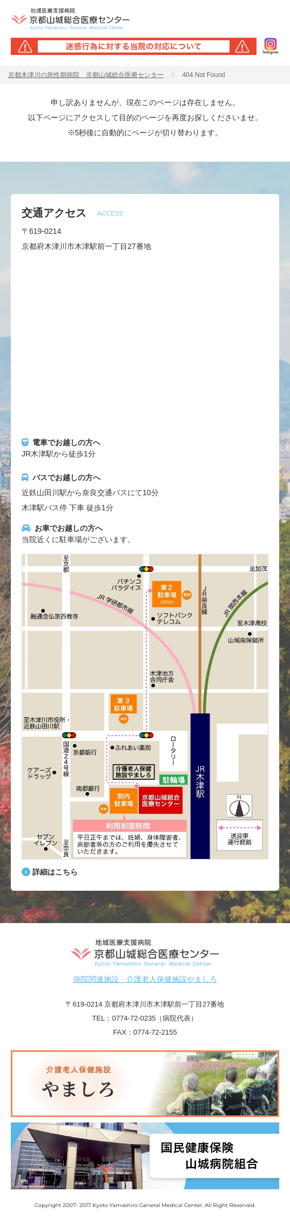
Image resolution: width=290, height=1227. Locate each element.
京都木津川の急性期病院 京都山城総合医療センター (86, 75)
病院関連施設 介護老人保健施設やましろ (145, 979)
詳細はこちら (55, 872)
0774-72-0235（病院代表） (155, 1018)
